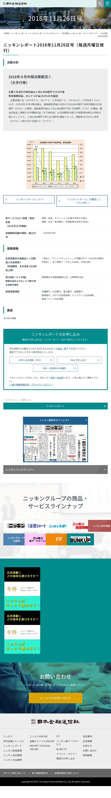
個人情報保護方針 (40, 784)
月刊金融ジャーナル (13, 753)
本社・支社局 (56, 377)
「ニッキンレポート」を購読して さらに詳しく (83, 200)
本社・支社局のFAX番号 (54, 368)
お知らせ (87, 757)
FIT (58, 748)
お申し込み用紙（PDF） (30, 360)
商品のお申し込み (65, 770)
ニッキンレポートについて (30, 199)
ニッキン (8, 748)
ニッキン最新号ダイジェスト (54, 420)
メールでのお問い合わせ (55, 709)
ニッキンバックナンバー (19, 469)
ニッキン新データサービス (67, 754)
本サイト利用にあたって (14, 784)
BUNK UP (61, 761)
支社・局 (62, 348)
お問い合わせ (90, 762)
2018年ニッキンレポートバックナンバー (80, 33)
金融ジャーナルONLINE (42, 753)
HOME (6, 33)
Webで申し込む (78, 360)
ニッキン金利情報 (12, 767)
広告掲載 (87, 753)
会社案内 (87, 748)
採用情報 (87, 767)
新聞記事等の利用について (67, 784)
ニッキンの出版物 (12, 771)
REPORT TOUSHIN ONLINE (40, 759)
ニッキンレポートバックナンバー (45, 33)
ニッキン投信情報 (12, 762)
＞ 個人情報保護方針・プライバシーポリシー (31, 384)
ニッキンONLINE (39, 748)
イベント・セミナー (66, 765)
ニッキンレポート (19, 33)
